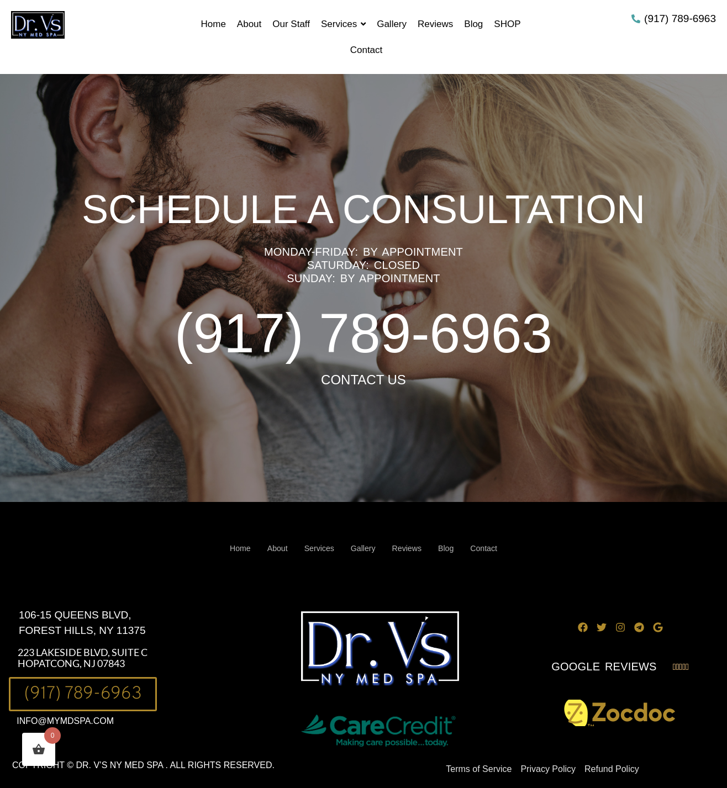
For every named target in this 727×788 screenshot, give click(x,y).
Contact (488, 548)
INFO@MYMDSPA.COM (65, 721)
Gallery (363, 548)
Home (236, 548)
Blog (449, 548)
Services (318, 548)
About (274, 548)
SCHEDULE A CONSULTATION (363, 209)
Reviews (408, 548)
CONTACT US (363, 379)
